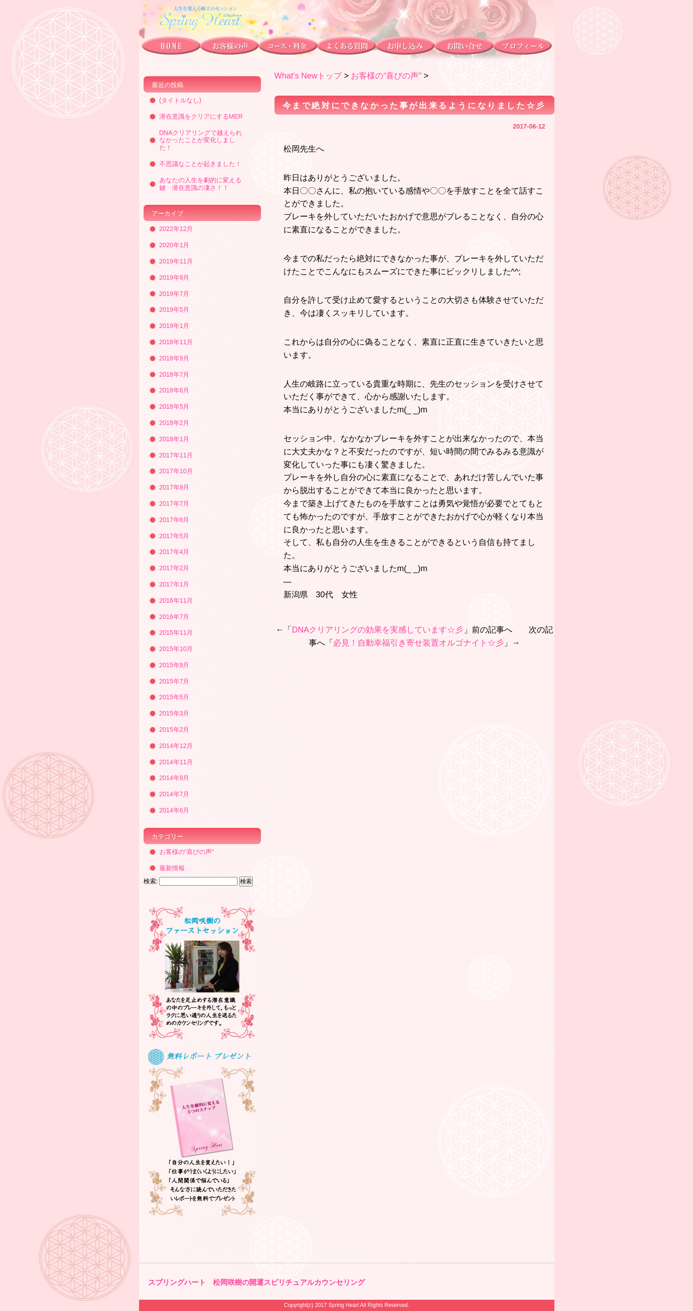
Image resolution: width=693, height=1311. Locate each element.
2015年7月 (174, 681)
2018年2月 (174, 422)
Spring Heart (343, 1305)
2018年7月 (174, 374)
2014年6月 (174, 810)
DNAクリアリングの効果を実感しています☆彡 (377, 629)
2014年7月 (174, 794)
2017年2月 (174, 568)
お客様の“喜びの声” (386, 75)
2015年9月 (174, 665)
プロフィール (523, 47)
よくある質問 (346, 47)
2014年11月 (176, 762)
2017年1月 (174, 584)
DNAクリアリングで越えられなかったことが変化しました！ (200, 140)
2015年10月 (176, 648)
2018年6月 (174, 390)
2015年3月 (174, 713)
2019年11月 (176, 261)
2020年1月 (174, 245)
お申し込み (404, 47)
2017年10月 (176, 471)
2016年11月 (176, 600)
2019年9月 (174, 277)
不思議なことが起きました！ (200, 163)
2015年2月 (174, 729)
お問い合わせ (463, 47)
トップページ (169, 47)
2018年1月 (174, 439)
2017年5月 (174, 536)
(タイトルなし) (180, 100)
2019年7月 (174, 293)
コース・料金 (287, 47)
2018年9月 (174, 358)
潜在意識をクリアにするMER (201, 116)
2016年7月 (174, 616)
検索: (151, 881)
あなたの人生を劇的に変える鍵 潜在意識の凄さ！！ (200, 183)
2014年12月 (176, 745)
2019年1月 (174, 325)
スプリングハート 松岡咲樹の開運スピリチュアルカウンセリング (256, 1282)
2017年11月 (176, 455)
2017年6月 (174, 519)
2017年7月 (174, 503)
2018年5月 (174, 406)
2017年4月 (174, 551)
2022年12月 (176, 228)
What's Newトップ (308, 75)
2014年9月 (174, 777)
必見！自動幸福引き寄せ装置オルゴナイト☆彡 (418, 642)
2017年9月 (174, 487)
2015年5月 (174, 697)
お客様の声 (229, 47)
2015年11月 (176, 632)
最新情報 (172, 868)
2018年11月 (176, 342)
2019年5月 (174, 309)
